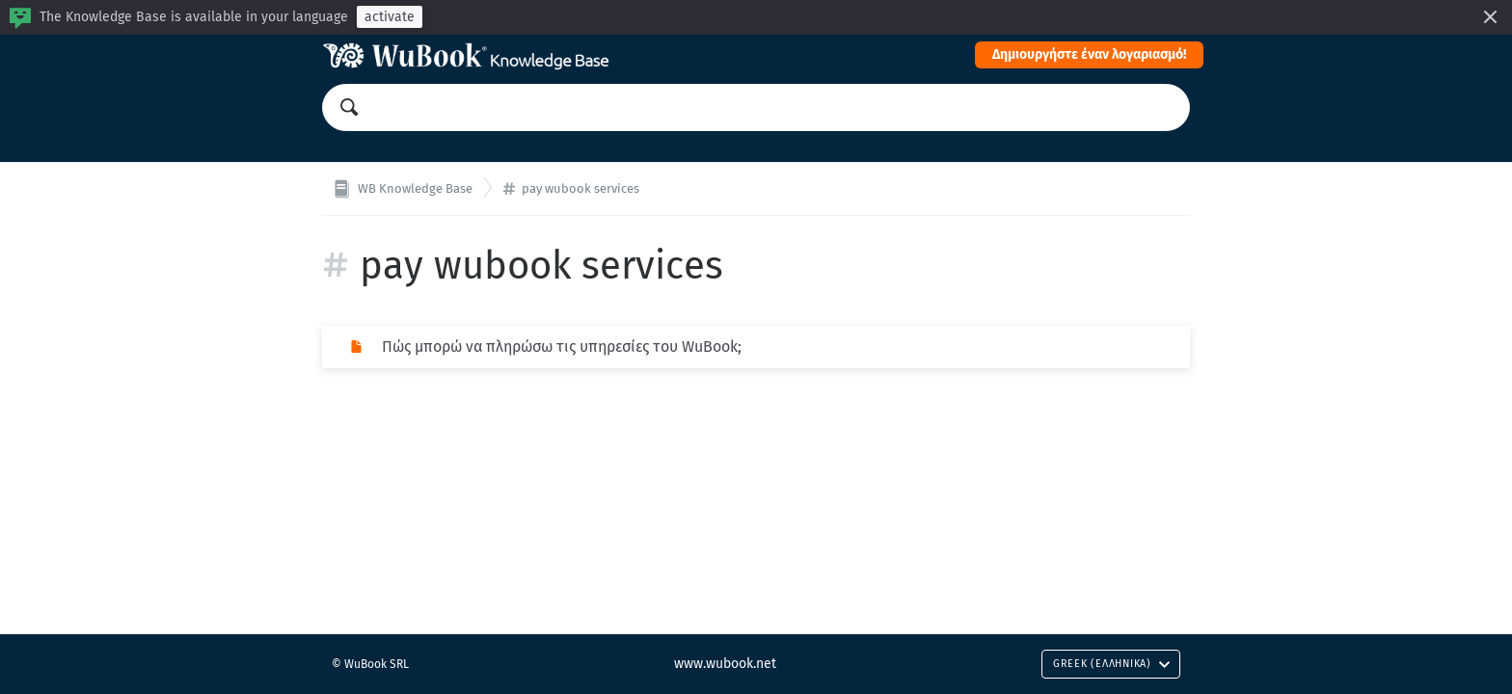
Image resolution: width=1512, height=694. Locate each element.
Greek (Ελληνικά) (1112, 663)
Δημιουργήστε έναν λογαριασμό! (1089, 54)
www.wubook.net (725, 663)
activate (389, 17)
